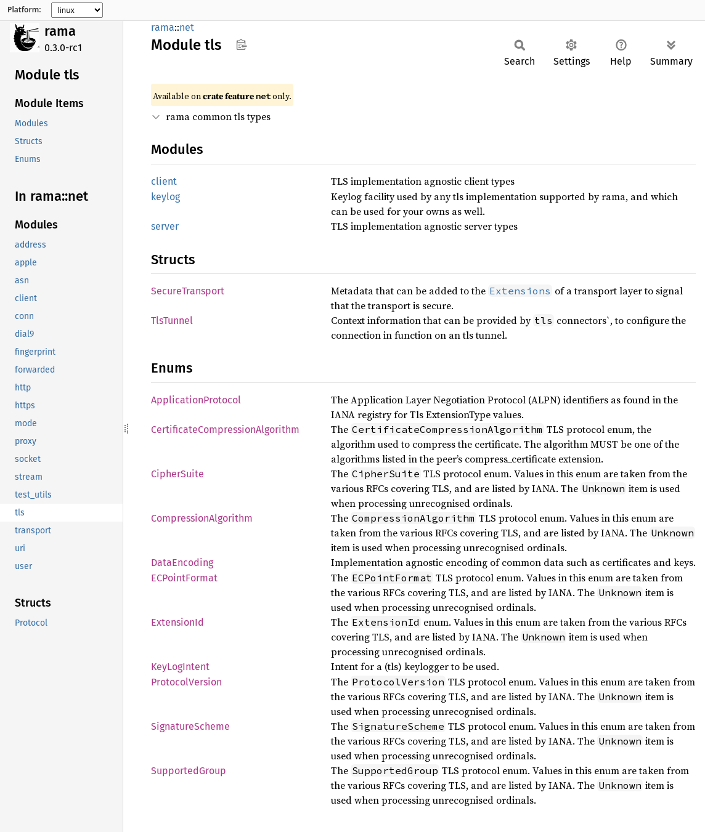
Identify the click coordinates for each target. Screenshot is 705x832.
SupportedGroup (188, 771)
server (165, 226)
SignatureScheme (190, 726)
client (164, 181)
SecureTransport (187, 291)
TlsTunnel (172, 320)
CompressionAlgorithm (202, 518)
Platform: (24, 10)
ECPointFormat (184, 578)
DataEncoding (182, 562)
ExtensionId (177, 622)
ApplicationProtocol (196, 400)
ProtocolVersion (186, 682)
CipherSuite (177, 474)
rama (60, 31)
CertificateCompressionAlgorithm (225, 429)
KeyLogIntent (180, 666)
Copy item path (241, 44)
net (186, 27)
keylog (165, 197)
